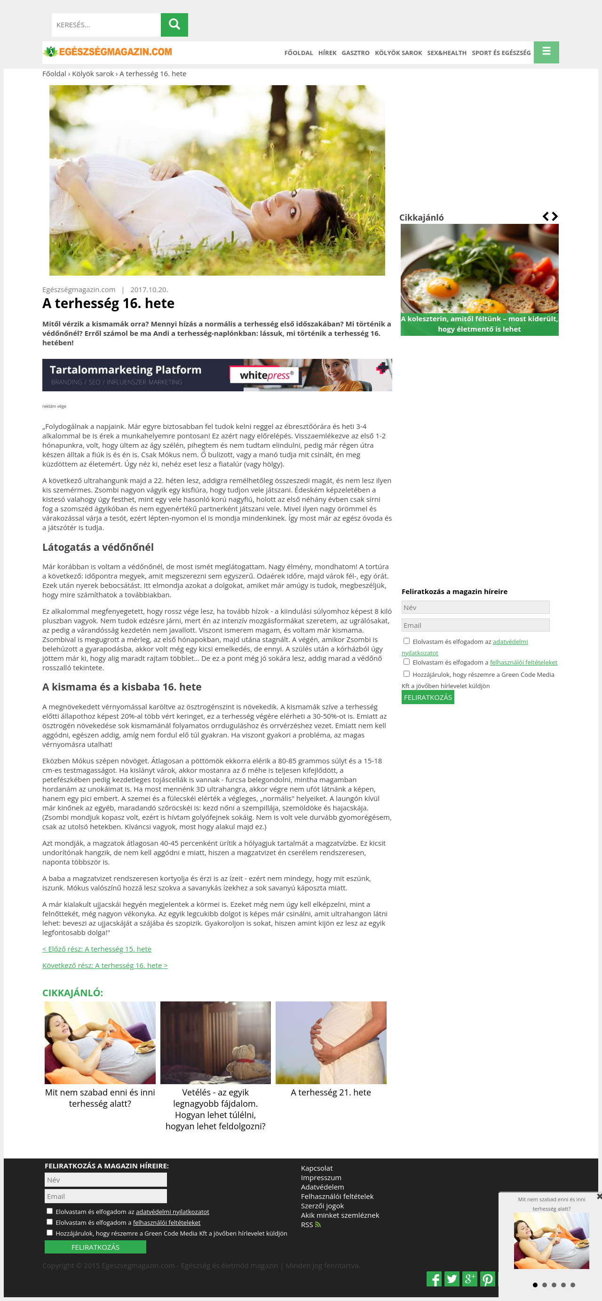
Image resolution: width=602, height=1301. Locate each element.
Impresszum (321, 1177)
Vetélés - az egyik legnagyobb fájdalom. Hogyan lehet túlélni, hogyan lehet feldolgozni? (215, 1103)
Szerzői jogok (322, 1205)
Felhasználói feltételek (337, 1196)
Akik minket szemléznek (340, 1215)
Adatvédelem (322, 1186)
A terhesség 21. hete (331, 1086)
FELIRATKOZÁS (95, 1247)
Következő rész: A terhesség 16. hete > (105, 965)
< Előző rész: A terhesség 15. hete (96, 948)
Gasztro (356, 52)
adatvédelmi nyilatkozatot (172, 1211)
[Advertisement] (479, 145)
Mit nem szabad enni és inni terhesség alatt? (100, 1092)
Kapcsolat (317, 1168)
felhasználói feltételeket (524, 662)
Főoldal (299, 52)
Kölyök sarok (398, 52)
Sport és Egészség (501, 52)
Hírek (327, 52)
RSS (311, 1224)
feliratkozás (428, 697)
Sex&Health (447, 52)
